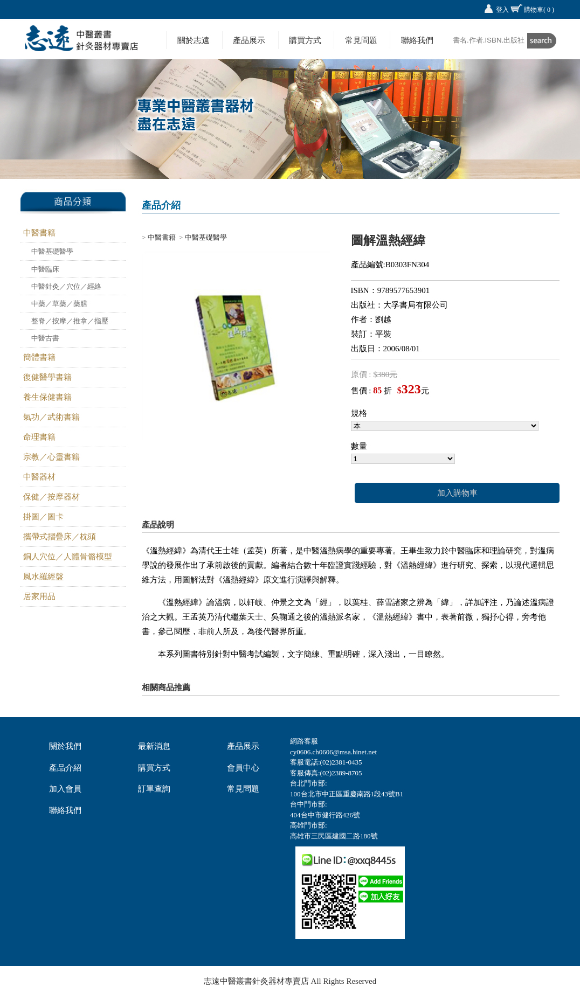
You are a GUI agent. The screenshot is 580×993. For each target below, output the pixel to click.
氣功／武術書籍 (51, 417)
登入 (502, 9)
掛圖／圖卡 (43, 516)
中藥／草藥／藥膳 (59, 304)
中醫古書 (45, 338)
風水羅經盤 (43, 576)
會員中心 (243, 767)
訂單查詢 (154, 788)
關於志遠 (193, 40)
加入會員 (65, 788)
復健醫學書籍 (47, 377)
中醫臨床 (45, 269)
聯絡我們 (417, 40)
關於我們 (65, 746)
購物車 (539, 9)
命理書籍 (39, 437)
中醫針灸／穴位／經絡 (66, 286)
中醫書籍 (39, 232)
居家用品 (39, 596)
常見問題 (361, 40)
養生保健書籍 (47, 397)
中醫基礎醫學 (52, 251)
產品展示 (249, 40)
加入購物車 (457, 493)
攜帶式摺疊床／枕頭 (59, 536)
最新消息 (154, 746)
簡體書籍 (39, 357)
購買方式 (305, 40)
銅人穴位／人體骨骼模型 (67, 556)
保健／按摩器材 (51, 496)
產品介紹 (65, 767)
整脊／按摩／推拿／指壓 (69, 321)
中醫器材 (39, 477)
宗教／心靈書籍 (51, 457)
